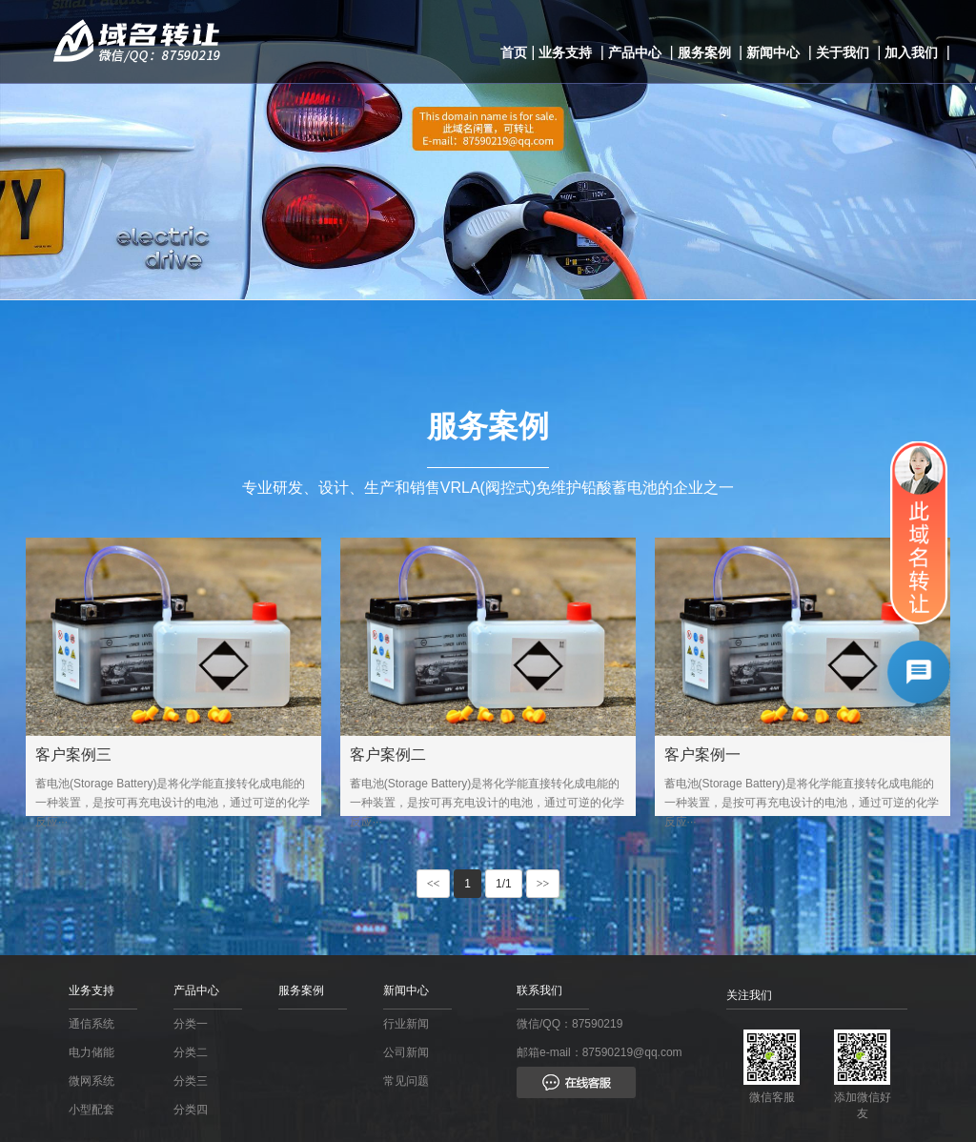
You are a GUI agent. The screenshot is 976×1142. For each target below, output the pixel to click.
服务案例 (704, 52)
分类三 (190, 1081)
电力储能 (91, 1052)
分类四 (190, 1109)
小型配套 (91, 1109)
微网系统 (91, 1081)
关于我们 (842, 52)
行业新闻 (406, 1023)
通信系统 (91, 1023)
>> (543, 883)
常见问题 (406, 1081)
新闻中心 (773, 52)
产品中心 (634, 52)
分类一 (190, 1023)
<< (433, 883)
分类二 (190, 1052)
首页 (513, 52)
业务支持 (565, 52)
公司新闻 (406, 1052)
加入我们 (911, 52)
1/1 (504, 883)
